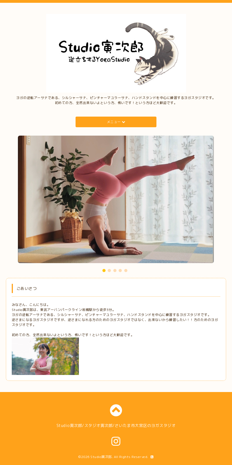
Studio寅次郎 (101, 456)
